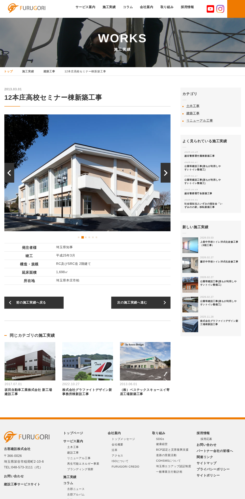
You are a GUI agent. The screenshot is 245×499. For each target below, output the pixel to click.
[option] (87, 172)
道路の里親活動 (166, 455)
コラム (128, 7)
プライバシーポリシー (213, 469)
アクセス (117, 455)
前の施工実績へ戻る (31, 302)
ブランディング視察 (80, 469)
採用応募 (206, 439)
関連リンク (205, 457)
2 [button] (82, 237)
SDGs (160, 439)
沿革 (115, 450)
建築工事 (193, 113)
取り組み (167, 7)
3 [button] (86, 237)
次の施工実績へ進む (132, 302)
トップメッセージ (123, 439)
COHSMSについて (168, 460)
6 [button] (96, 237)
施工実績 (109, 7)
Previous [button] (9, 173)
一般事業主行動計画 (169, 471)
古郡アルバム (76, 494)
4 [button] (89, 237)
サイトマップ (207, 463)
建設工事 (73, 452)
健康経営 (162, 444)
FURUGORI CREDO (125, 466)
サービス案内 (85, 7)
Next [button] (166, 173)
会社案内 (146, 7)
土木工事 (193, 106)
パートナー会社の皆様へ (215, 451)
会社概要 (117, 444)
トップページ (73, 433)
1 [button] (78, 237)
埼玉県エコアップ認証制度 (173, 466)
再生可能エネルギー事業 (83, 463)
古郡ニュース (76, 489)
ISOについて (120, 461)
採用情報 (187, 7)
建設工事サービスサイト (22, 484)
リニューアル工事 (199, 120)
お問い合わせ (14, 476)
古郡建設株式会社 (30, 9)
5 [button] (93, 237)
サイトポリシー (208, 475)
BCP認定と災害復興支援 (172, 449)
